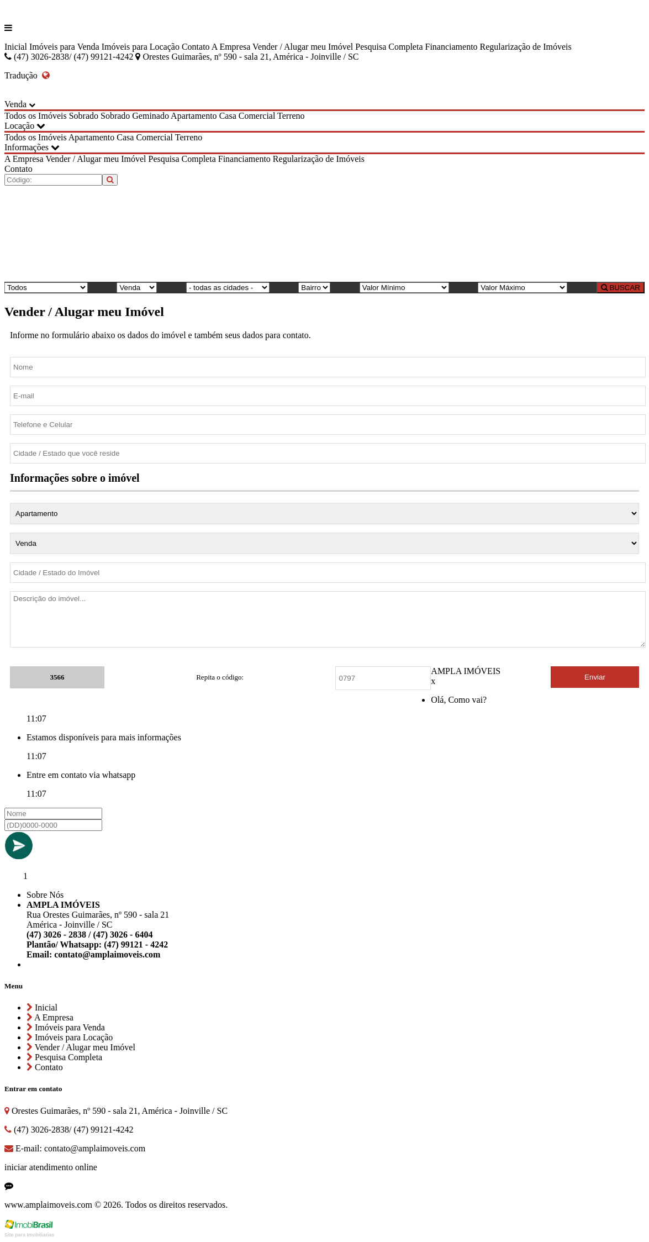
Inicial (15, 46)
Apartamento (194, 115)
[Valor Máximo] (522, 287)
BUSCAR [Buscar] (620, 287)
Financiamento (451, 46)
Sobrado (83, 115)
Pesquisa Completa (389, 46)
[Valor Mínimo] (404, 287)
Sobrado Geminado (135, 115)
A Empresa (231, 46)
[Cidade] (228, 287)
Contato (196, 46)
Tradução (27, 75)
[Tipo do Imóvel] (46, 287)
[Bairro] (314, 287)
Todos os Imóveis (35, 115)
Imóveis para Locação (141, 46)
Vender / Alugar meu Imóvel (302, 46)
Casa (227, 115)
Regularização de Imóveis (526, 46)
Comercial (257, 115)
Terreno (291, 115)
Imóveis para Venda (64, 46)
